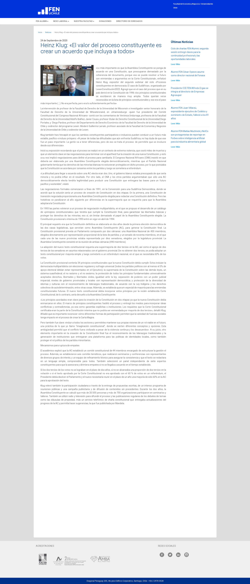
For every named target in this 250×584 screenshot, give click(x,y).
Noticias (48, 32)
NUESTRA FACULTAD (84, 21)
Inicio (40, 32)
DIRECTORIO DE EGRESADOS (129, 21)
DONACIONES (105, 21)
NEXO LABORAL (61, 21)
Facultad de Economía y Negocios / (187, 4)
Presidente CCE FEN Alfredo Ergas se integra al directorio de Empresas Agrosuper (189, 91)
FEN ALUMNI (42, 21)
